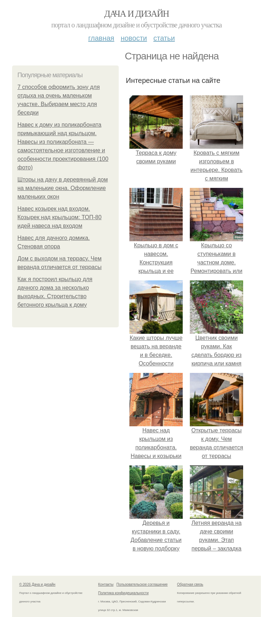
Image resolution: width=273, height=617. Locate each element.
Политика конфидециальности (123, 593)
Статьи (164, 38)
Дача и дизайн (136, 14)
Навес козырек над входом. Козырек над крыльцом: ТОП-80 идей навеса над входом (59, 217)
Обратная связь (190, 584)
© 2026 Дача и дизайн (37, 584)
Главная (101, 38)
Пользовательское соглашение (142, 584)
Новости (134, 38)
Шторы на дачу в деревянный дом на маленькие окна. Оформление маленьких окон (62, 188)
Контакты (105, 584)
